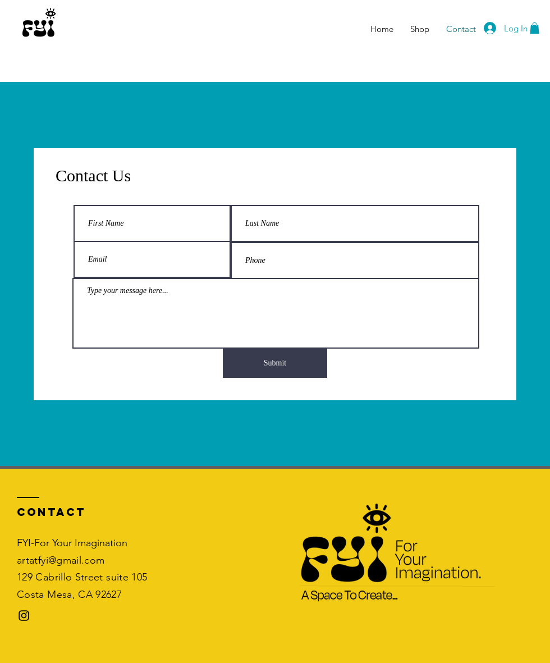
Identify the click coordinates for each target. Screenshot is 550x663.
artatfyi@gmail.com (60, 560)
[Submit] (275, 363)
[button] (534, 28)
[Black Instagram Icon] (24, 616)
